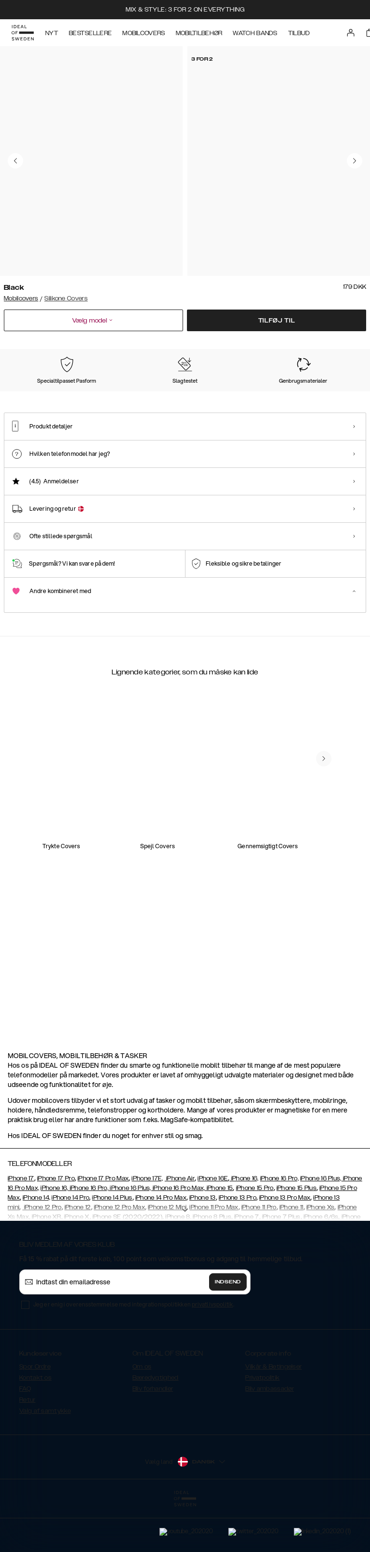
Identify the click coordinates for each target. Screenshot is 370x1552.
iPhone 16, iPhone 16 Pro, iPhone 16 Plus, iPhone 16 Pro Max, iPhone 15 (136, 1236)
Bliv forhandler (152, 1437)
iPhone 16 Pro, (279, 1226)
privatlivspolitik (212, 1352)
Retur (27, 1448)
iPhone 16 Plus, (321, 1226)
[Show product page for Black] (27, 396)
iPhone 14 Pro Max (160, 1245)
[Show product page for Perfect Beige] (77, 396)
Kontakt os (35, 1426)
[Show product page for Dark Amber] (327, 396)
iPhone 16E (213, 1226)
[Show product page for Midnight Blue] (177, 396)
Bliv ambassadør (269, 1437)
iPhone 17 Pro (56, 1226)
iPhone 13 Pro (237, 1245)
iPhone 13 (202, 1245)
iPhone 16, (243, 1226)
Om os (142, 1414)
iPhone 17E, (147, 1226)
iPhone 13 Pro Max (284, 1245)
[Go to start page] (23, 32)
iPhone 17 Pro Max (103, 1226)
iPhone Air (180, 1226)
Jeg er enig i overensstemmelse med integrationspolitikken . (133, 1352)
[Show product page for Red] (227, 396)
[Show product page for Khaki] (277, 396)
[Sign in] (350, 32)
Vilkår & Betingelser (273, 1414)
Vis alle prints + (344, 348)
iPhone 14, (36, 1245)
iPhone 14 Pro (70, 1245)
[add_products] (100, 850)
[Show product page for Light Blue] (127, 396)
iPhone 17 (21, 1226)
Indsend (228, 1330)
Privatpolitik (262, 1426)
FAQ (25, 1437)
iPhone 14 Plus (112, 1245)
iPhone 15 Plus (297, 1236)
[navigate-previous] (323, 976)
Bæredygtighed (155, 1426)
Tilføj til (276, 320)
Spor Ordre (35, 1414)
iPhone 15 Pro (255, 1236)
